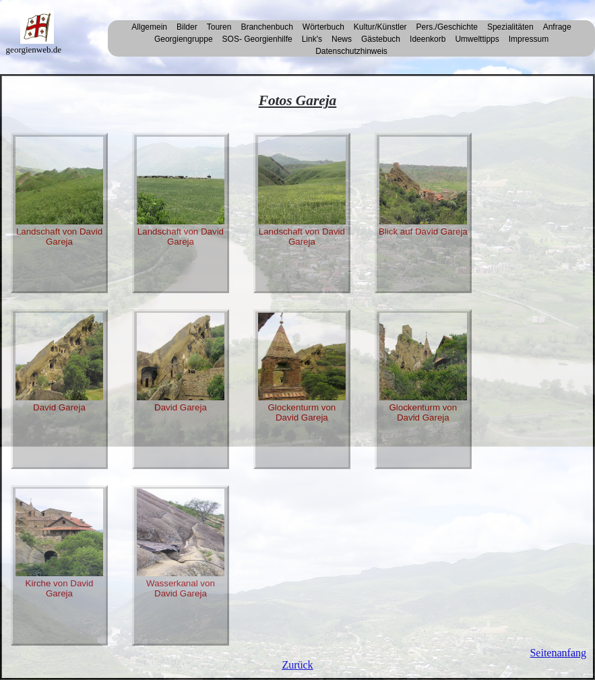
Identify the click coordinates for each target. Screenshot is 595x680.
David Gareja (59, 362)
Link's (312, 39)
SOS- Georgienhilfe (257, 39)
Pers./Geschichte (447, 27)
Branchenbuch (266, 27)
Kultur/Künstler (380, 27)
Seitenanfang (558, 652)
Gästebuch (380, 39)
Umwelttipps (477, 39)
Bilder (187, 27)
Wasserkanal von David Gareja (180, 543)
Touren (219, 27)
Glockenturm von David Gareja (302, 368)
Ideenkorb (427, 39)
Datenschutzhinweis (351, 51)
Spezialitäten (510, 27)
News (342, 39)
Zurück (297, 665)
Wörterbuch (323, 27)
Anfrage (557, 27)
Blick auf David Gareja (423, 187)
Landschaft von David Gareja (59, 192)
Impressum (529, 39)
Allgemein (149, 27)
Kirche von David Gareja (59, 543)
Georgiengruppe (183, 39)
